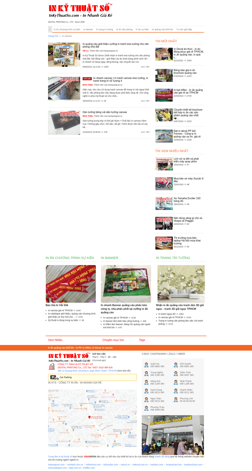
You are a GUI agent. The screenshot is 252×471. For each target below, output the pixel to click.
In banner (88, 29)
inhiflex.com (89, 467)
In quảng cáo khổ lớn (162, 29)
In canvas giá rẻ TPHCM (60, 310)
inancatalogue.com (57, 467)
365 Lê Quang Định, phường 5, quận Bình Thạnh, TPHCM (87, 370)
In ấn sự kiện (142, 29)
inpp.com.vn (75, 467)
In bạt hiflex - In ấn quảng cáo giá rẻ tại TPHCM (188, 91)
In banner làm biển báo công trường (121, 321)
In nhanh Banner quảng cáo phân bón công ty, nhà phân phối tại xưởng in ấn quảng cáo (124, 309)
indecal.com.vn (140, 464)
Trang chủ (53, 36)
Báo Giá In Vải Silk (57, 305)
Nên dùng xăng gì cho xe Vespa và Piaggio (188, 219)
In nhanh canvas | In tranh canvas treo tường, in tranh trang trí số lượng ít (120, 79)
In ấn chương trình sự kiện (67, 29)
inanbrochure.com (193, 464)
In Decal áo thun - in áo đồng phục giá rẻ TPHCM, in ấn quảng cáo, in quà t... (189, 53)
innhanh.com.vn (75, 464)
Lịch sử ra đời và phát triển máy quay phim (186, 160)
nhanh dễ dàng (162, 456)
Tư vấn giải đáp (184, 29)
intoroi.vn (125, 464)
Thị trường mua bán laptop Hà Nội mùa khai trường (187, 240)
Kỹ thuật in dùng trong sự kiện (63, 320)
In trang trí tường (104, 29)
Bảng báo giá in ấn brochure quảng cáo (185, 71)
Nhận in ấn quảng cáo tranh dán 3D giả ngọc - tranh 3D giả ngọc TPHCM (180, 307)
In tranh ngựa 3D (167, 314)
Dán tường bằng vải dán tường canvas (105, 112)
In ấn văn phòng (124, 29)
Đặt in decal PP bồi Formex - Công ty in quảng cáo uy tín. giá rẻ (187, 134)
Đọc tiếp (145, 67)
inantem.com (156, 464)
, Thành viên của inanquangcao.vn (100, 51)
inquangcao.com (56, 464)
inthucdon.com (110, 464)
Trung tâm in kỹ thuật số (60, 456)
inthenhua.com (93, 464)
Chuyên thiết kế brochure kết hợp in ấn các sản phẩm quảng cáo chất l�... (188, 114)
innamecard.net (174, 464)
